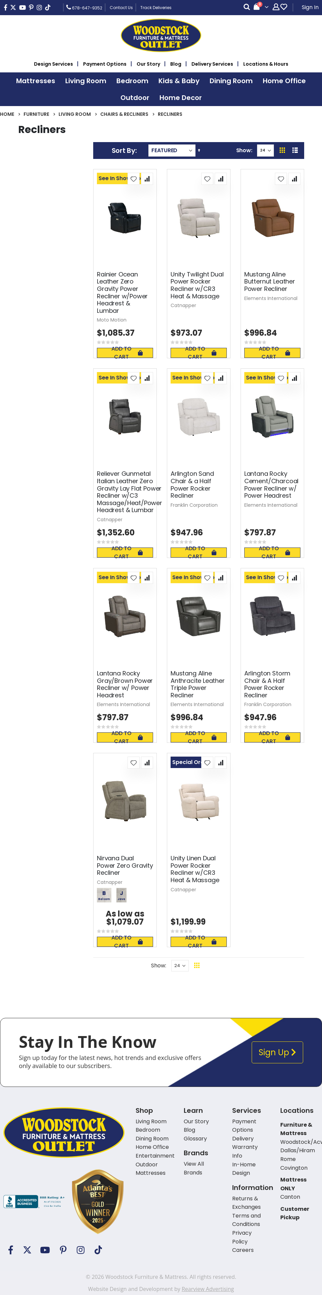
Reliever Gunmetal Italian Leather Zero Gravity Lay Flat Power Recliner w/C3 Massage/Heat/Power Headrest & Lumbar (129, 492)
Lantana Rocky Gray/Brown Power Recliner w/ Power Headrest (125, 684)
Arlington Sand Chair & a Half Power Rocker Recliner (192, 484)
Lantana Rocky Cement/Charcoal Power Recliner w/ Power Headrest (271, 484)
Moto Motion (112, 320)
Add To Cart (127, 353)
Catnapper (183, 305)
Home (7, 114)
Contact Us (121, 7)
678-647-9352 (84, 7)
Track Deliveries (156, 7)
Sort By (123, 150)
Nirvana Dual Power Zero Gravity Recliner (125, 865)
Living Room (75, 114)
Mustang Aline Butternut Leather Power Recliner (269, 282)
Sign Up (277, 1052)
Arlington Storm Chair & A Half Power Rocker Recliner (267, 684)
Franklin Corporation (194, 505)
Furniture (36, 114)
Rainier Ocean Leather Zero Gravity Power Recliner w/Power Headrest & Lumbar (122, 292)
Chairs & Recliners (124, 114)
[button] (134, 179)
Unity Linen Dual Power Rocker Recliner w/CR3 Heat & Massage (195, 869)
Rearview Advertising (208, 1289)
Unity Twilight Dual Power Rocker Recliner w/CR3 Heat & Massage (197, 285)
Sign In (310, 7)
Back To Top (238, 965)
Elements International (270, 298)
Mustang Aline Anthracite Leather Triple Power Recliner (198, 684)
